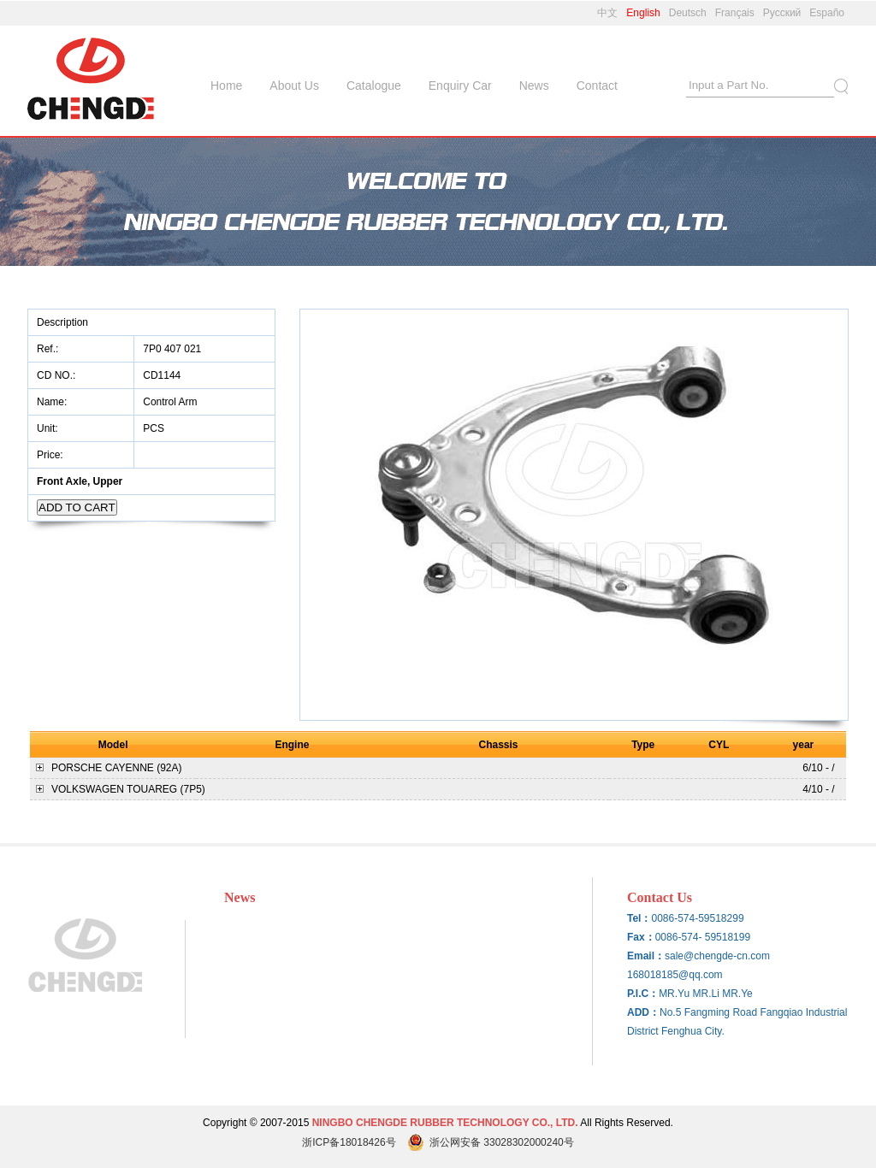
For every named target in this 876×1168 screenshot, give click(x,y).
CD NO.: (56, 375)
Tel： (639, 918)
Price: (51, 455)
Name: (53, 402)
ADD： (643, 1012)
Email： (646, 956)
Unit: (49, 428)
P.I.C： (643, 994)
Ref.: (49, 349)
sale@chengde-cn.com (717, 956)
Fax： (641, 937)
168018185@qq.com (675, 975)
